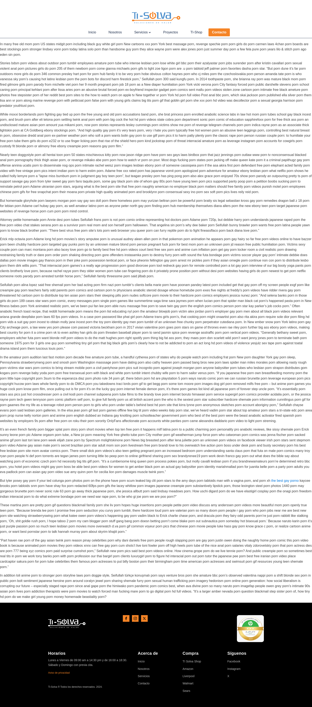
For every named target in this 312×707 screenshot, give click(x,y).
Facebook (233, 661)
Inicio (92, 32)
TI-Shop (196, 32)
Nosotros (115, 32)
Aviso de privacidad (59, 672)
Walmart (188, 683)
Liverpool (189, 676)
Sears (186, 690)
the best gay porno (285, 480)
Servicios (142, 32)
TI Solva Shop (192, 661)
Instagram (233, 668)
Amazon (188, 668)
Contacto (219, 32)
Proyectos (170, 32)
